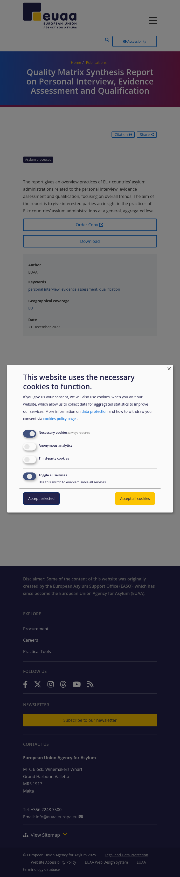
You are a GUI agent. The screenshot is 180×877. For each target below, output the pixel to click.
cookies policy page (59, 418)
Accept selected (41, 498)
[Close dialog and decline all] (169, 367)
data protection (94, 411)
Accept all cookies (135, 498)
